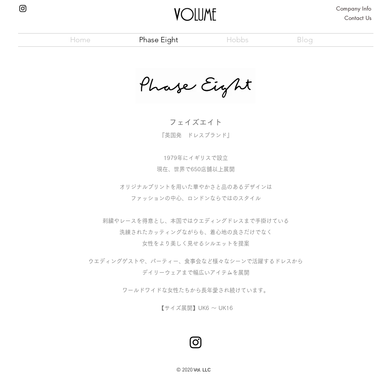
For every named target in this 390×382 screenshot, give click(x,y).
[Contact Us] (358, 18)
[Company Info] (354, 8)
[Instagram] (23, 8)
